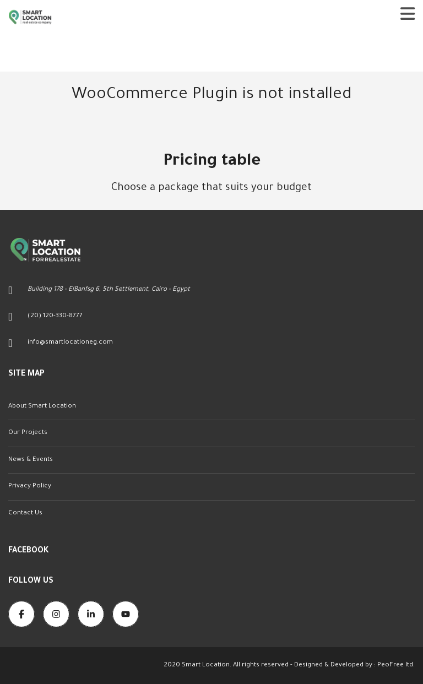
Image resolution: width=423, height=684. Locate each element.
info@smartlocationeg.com (70, 342)
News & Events (30, 460)
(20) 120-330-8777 (55, 316)
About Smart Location (42, 406)
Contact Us (25, 513)
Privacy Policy (29, 486)
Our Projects (27, 433)
